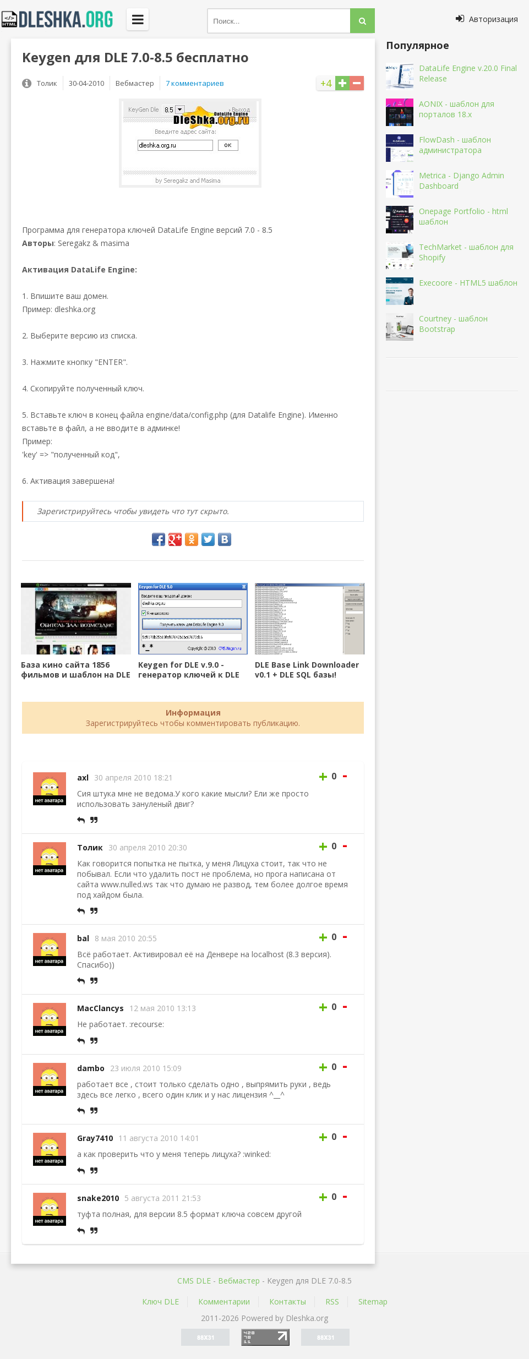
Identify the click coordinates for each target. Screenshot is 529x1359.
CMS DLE (194, 1280)
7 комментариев (195, 83)
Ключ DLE (160, 1301)
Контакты (287, 1301)
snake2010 (98, 1198)
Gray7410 (95, 1138)
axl (83, 777)
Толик (90, 847)
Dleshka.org (63, 19)
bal (83, 938)
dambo (91, 1068)
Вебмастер (239, 1280)
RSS (332, 1301)
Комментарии (224, 1301)
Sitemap (373, 1301)
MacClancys (100, 1008)
